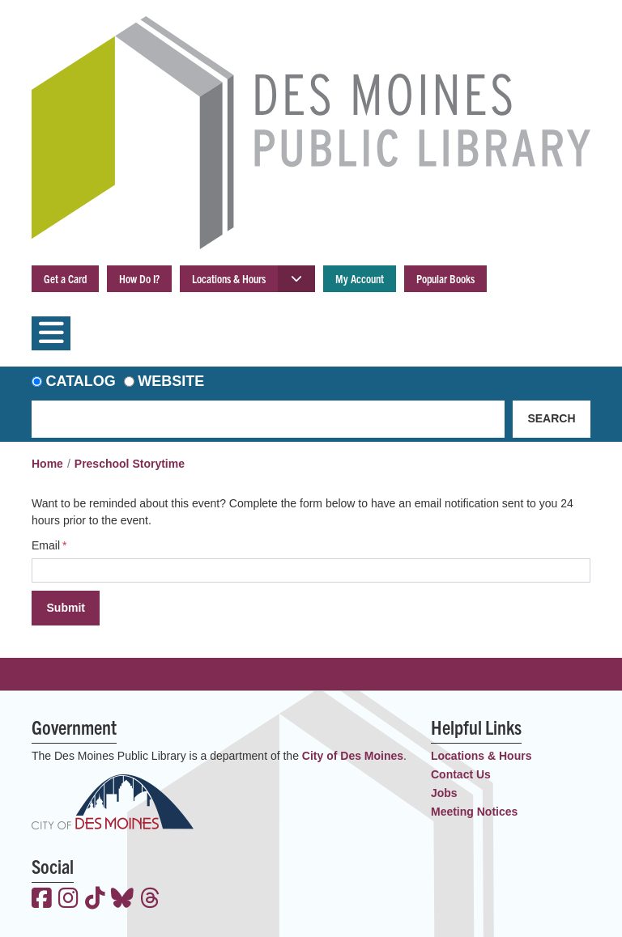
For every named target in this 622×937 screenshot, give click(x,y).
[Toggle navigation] (51, 333)
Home (47, 463)
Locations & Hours (229, 278)
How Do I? (139, 278)
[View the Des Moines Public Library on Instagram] (68, 900)
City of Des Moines (352, 755)
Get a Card (65, 278)
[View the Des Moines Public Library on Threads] (150, 900)
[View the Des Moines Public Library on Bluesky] (122, 900)
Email (46, 545)
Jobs (444, 792)
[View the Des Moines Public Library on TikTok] (95, 900)
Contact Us (461, 774)
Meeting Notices (474, 811)
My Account (359, 278)
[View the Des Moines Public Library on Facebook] (42, 900)
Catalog (81, 381)
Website (171, 381)
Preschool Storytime (130, 463)
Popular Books (445, 278)
